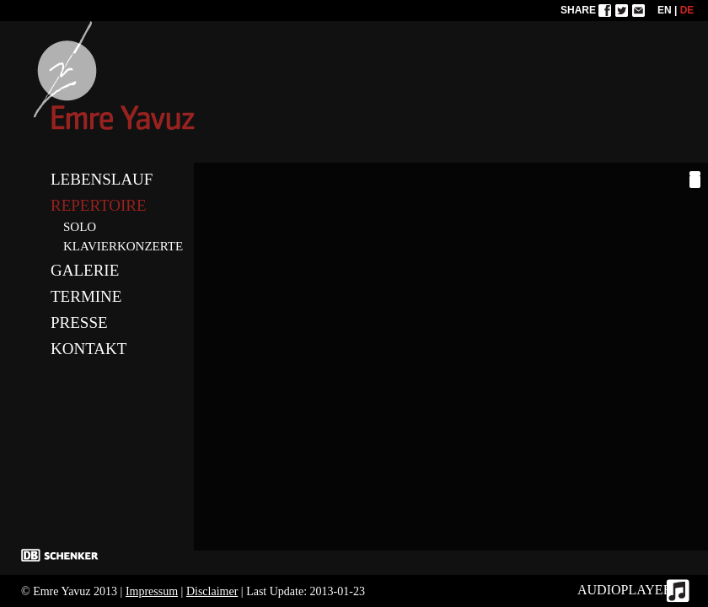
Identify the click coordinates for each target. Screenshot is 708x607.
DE (687, 10)
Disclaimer (212, 591)
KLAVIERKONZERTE (123, 246)
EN (664, 10)
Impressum (152, 591)
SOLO (79, 227)
